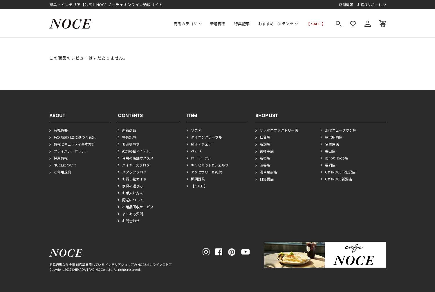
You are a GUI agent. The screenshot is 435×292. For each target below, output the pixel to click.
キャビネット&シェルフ (209, 164)
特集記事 (242, 23)
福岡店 (330, 164)
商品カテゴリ (185, 23)
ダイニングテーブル (206, 137)
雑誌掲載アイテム (136, 150)
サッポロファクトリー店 (279, 130)
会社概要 (61, 130)
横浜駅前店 (333, 137)
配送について (132, 199)
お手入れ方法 (132, 192)
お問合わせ (131, 220)
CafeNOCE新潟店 (338, 178)
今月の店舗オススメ (138, 157)
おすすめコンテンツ (276, 23)
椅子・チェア (201, 143)
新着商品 (218, 23)
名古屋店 (332, 143)
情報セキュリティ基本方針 (74, 143)
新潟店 (265, 143)
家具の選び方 (132, 185)
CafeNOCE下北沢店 (340, 171)
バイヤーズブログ (136, 164)
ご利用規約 (62, 171)
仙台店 (265, 137)
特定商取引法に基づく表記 (74, 137)
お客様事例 (131, 143)
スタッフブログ (134, 171)
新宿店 (265, 157)
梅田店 (330, 150)
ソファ (196, 130)
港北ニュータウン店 (340, 130)
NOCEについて (65, 164)
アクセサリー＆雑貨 (206, 171)
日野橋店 (267, 178)
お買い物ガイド (134, 178)
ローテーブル (201, 157)
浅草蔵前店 (268, 171)
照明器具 (198, 178)
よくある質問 (132, 213)
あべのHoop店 (336, 157)
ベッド (196, 150)
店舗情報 (346, 4)
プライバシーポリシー (71, 150)
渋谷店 (265, 164)
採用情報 (61, 157)
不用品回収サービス (138, 206)
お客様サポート (369, 4)
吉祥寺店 (267, 150)
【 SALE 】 (316, 23)
